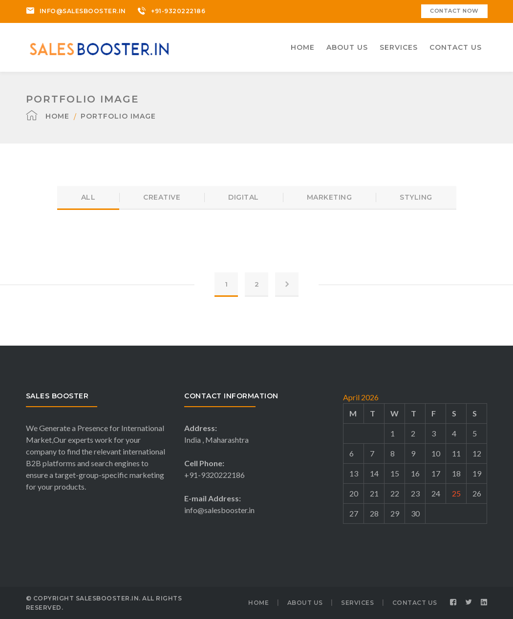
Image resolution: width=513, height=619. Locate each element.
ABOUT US (305, 602)
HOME (258, 602)
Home (57, 116)
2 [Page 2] (257, 284)
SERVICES (357, 602)
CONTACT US (414, 602)
